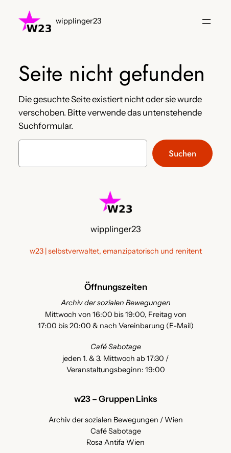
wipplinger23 (78, 21)
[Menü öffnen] (206, 21)
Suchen (182, 153)
